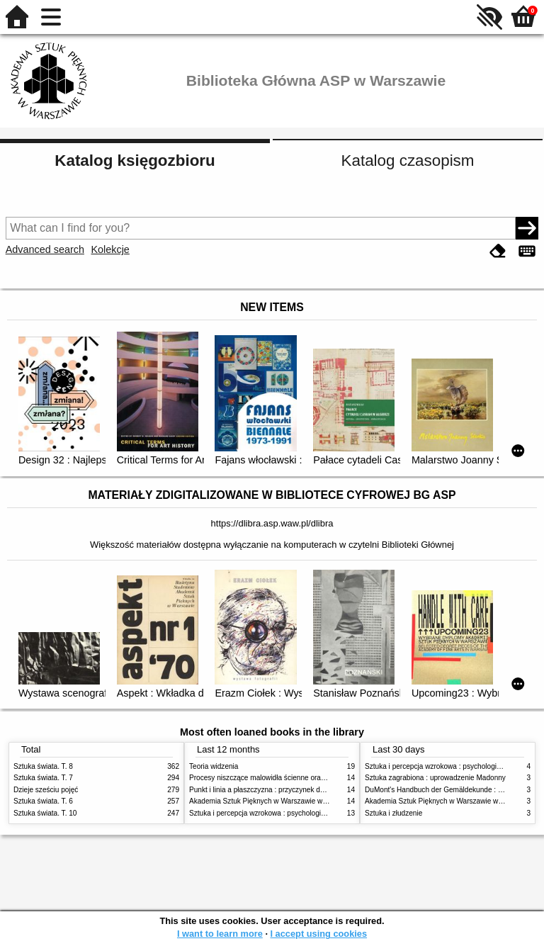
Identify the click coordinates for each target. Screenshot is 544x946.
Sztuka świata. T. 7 (43, 778)
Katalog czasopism (408, 160)
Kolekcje (110, 249)
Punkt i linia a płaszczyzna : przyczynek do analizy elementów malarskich (305, 790)
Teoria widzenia (213, 766)
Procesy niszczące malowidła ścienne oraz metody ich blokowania (294, 778)
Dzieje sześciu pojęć (45, 790)
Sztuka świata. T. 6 (43, 801)
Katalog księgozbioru (135, 160)
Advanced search (45, 249)
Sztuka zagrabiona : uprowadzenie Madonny (435, 778)
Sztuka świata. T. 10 (44, 813)
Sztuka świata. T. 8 (43, 766)
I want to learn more (220, 933)
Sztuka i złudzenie (393, 813)
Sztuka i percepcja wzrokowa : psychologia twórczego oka (281, 813)
